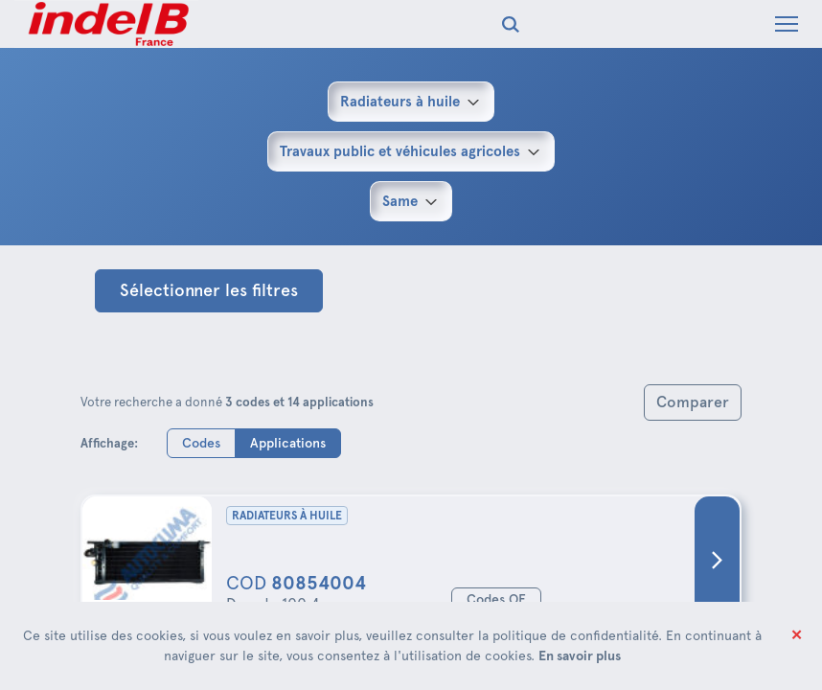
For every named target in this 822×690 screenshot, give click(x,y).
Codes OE (496, 599)
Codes (201, 442)
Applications (288, 442)
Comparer (692, 402)
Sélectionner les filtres (209, 290)
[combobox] (411, 101)
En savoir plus (579, 655)
